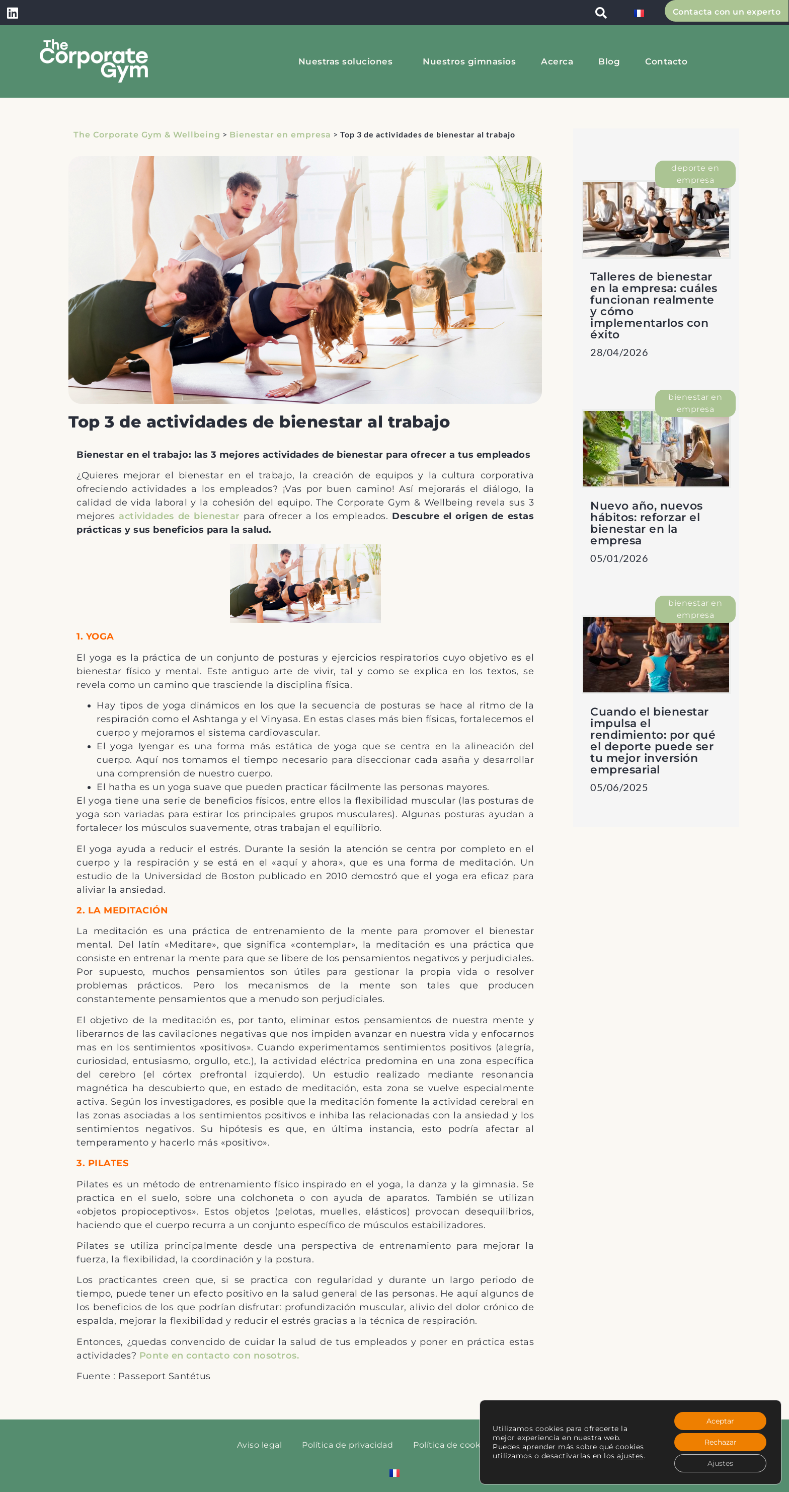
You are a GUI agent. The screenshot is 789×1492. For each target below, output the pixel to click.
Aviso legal (259, 1445)
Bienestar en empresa (280, 134)
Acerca (557, 61)
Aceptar (720, 1421)
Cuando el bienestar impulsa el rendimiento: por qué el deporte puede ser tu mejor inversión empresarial (653, 740)
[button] (601, 12)
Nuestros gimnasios (469, 61)
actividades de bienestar (179, 516)
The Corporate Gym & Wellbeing (146, 134)
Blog (609, 61)
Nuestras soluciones (348, 61)
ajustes (630, 1455)
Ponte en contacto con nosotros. (219, 1355)
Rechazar (720, 1442)
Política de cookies (453, 1445)
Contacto (666, 61)
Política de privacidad (347, 1445)
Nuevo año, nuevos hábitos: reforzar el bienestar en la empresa (646, 523)
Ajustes (720, 1463)
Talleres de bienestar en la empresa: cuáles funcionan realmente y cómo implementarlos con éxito (654, 305)
